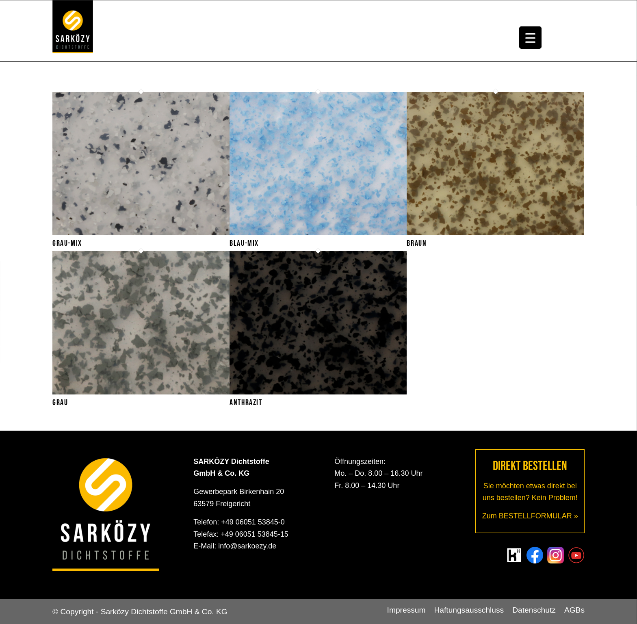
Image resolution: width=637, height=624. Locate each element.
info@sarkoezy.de (247, 546)
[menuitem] (406, 610)
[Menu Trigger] (530, 37)
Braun (417, 243)
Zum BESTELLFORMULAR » (530, 516)
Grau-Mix (67, 243)
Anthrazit (246, 402)
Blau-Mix (244, 243)
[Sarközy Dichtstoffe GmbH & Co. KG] (72, 30)
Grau (60, 402)
